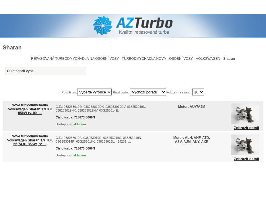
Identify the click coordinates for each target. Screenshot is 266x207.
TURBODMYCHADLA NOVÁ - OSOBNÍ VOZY (157, 59)
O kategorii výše (20, 71)
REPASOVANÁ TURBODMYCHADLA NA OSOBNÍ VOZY (75, 59)
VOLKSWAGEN (208, 59)
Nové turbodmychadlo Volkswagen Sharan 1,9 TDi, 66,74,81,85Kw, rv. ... (30, 140)
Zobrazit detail (246, 128)
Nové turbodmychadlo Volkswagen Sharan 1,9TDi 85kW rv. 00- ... (30, 109)
